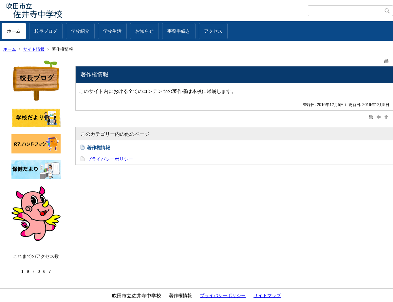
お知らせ (144, 31)
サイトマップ (267, 295)
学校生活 (112, 31)
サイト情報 (34, 49)
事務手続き (178, 31)
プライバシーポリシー (110, 159)
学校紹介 (80, 31)
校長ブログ (45, 31)
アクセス (213, 31)
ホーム (14, 31)
